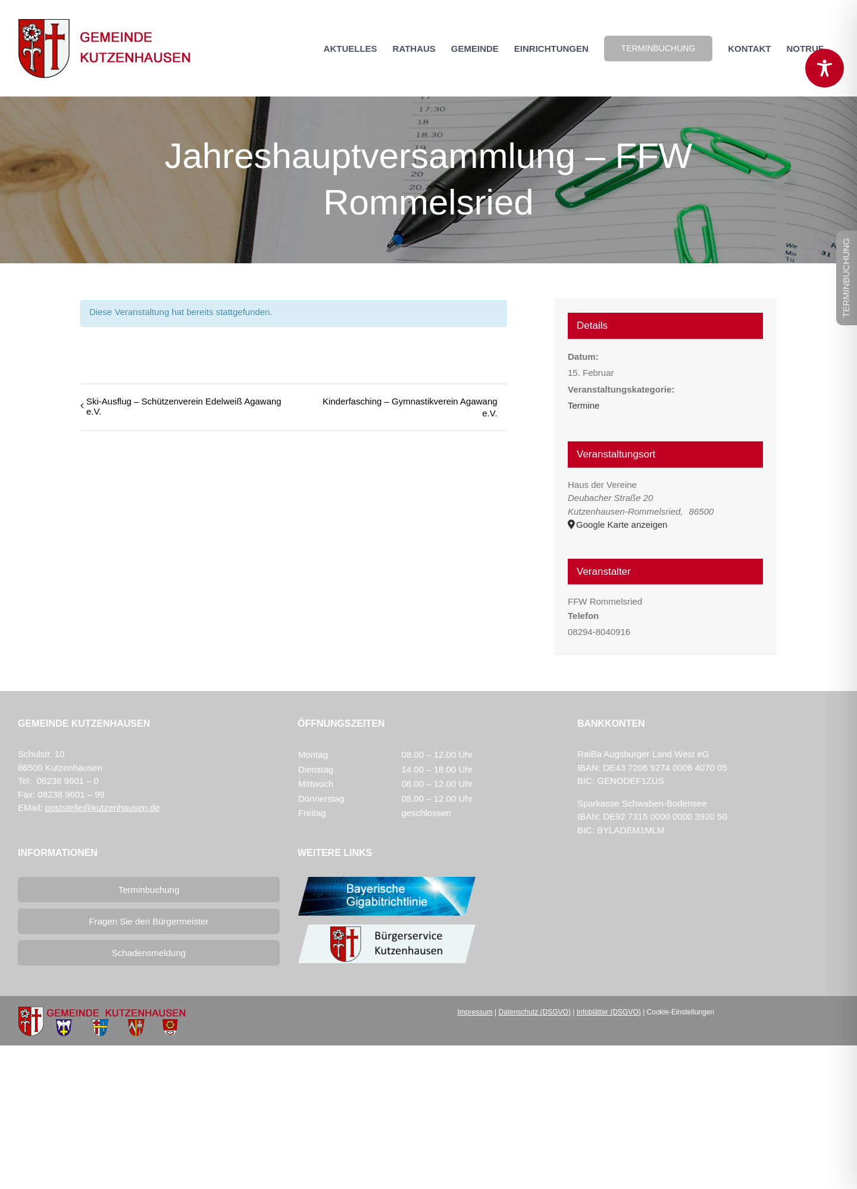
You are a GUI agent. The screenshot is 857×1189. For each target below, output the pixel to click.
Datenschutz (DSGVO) (535, 1012)
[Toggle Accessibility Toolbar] (824, 68)
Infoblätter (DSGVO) (609, 1012)
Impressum (474, 1012)
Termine (583, 405)
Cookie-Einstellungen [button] (680, 1012)
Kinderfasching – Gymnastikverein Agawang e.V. (410, 407)
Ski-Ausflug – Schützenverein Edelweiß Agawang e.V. (184, 406)
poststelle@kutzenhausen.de (102, 807)
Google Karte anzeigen (621, 524)
